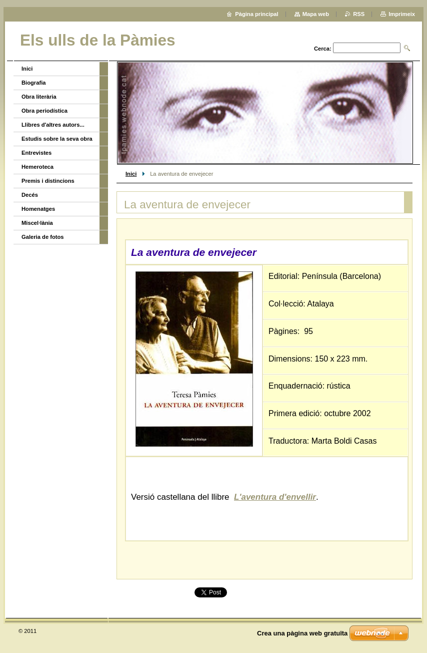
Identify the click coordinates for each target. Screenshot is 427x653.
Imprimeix (401, 14)
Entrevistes (37, 153)
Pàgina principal (256, 14)
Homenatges (38, 209)
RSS (358, 14)
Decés (30, 195)
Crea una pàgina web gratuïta (302, 633)
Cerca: (323, 49)
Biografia (34, 83)
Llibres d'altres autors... (53, 125)
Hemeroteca (38, 167)
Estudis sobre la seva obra (57, 139)
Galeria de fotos (43, 237)
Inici (131, 174)
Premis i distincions (48, 181)
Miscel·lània (37, 223)
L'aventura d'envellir (275, 497)
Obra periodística (45, 111)
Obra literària (39, 97)
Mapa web (315, 14)
